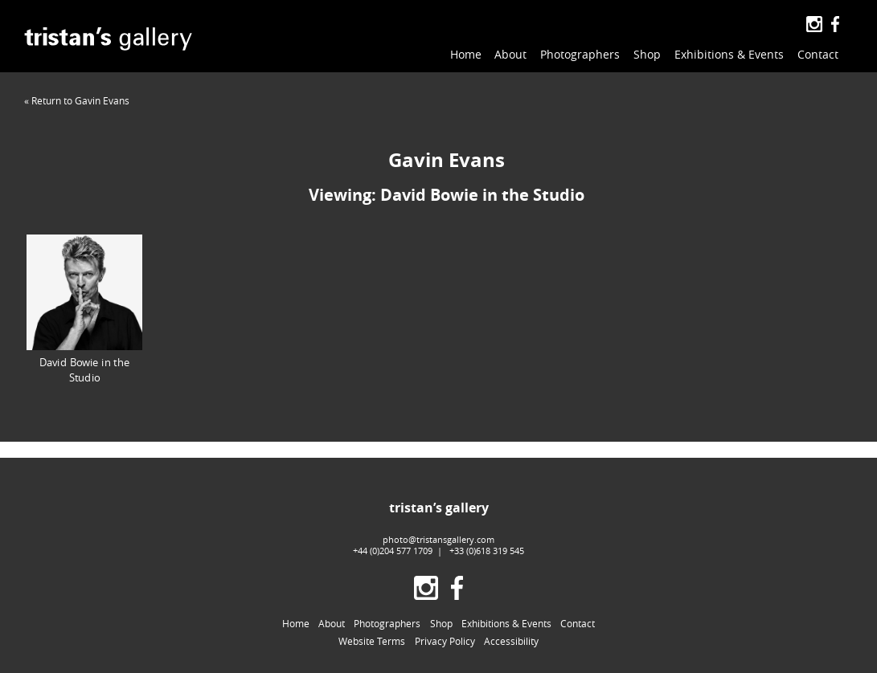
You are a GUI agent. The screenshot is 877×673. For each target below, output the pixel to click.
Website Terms (371, 640)
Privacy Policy (445, 640)
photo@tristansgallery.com (438, 539)
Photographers (580, 54)
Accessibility (511, 640)
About (510, 54)
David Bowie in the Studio (84, 309)
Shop (647, 54)
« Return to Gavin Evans (76, 100)
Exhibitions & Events (729, 54)
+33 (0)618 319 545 (486, 551)
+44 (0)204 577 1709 (392, 551)
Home (466, 54)
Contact (817, 54)
